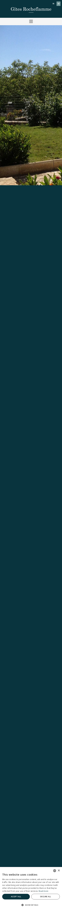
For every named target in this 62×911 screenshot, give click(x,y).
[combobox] (54, 870)
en (58, 4)
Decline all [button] (45, 896)
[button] (31, 21)
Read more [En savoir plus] (43, 891)
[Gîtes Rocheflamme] (31, 8)
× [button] (59, 871)
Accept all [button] (16, 896)
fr (53, 4)
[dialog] (31, 889)
